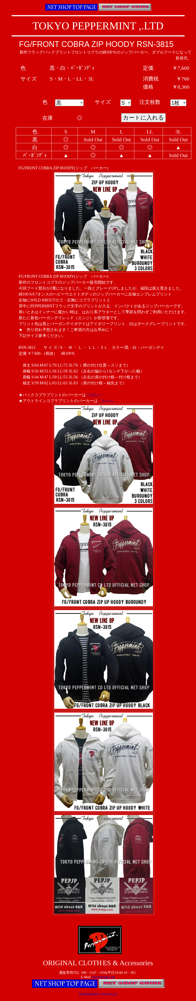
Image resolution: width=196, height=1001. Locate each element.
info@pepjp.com (103, 977)
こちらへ (94, 395)
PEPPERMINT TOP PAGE (98, 994)
